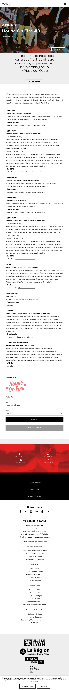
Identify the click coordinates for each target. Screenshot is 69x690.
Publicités (35, 623)
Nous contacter (35, 496)
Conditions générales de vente (35, 550)
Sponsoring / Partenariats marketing (35, 620)
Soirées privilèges (35, 614)
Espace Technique (35, 483)
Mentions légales (35, 556)
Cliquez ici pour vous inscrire (36, 125)
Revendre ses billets (35, 574)
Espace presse (35, 489)
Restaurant (48, 462)
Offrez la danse (35, 580)
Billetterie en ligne (35, 596)
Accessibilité (35, 593)
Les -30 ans (35, 577)
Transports (19, 457)
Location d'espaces (35, 617)
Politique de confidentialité (35, 553)
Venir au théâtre (35, 590)
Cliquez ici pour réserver (26, 288)
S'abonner (35, 568)
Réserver (34, 419)
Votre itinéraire (48, 457)
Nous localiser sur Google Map (35, 541)
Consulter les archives (33, 427)
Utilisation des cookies (35, 559)
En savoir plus (47, 282)
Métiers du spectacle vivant (35, 604)
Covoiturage (21, 462)
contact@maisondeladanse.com (37, 537)
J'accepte (43, 686)
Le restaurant (35, 599)
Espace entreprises (35, 476)
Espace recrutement (35, 601)
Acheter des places (35, 571)
